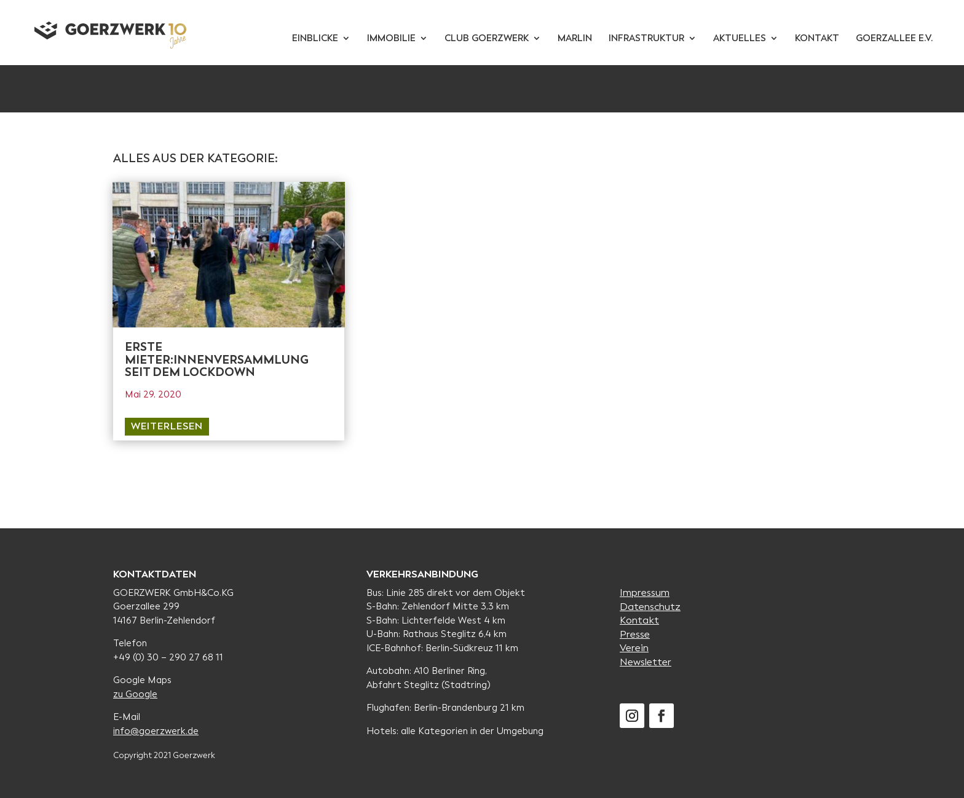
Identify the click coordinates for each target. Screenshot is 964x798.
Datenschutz (650, 606)
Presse (635, 634)
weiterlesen (167, 426)
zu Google (135, 694)
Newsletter (645, 661)
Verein (634, 647)
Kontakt (639, 620)
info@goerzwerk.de (156, 731)
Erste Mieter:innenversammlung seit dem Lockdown (217, 359)
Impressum (645, 592)
